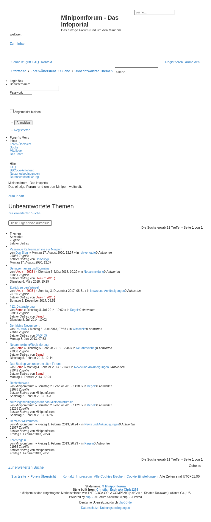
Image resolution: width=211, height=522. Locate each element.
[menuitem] (35, 62)
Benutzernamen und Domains (29, 268)
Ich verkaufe (88, 252)
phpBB (90, 497)
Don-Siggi (22, 252)
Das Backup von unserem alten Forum (35, 363)
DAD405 (21, 329)
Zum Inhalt (17, 43)
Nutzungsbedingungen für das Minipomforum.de (41, 402)
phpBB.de (125, 502)
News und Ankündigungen (107, 290)
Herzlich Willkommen (23, 421)
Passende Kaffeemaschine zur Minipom (36, 249)
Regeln (74, 310)
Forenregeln (18, 440)
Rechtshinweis (19, 383)
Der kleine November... (25, 325)
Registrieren (22, 130)
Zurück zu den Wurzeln (25, 287)
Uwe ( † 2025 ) (25, 271)
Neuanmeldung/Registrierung (29, 344)
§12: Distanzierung (22, 306)
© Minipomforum (114, 486)
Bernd (19, 310)
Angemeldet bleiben (27, 112)
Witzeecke (79, 329)
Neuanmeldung (94, 271)
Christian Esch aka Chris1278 (117, 489)
